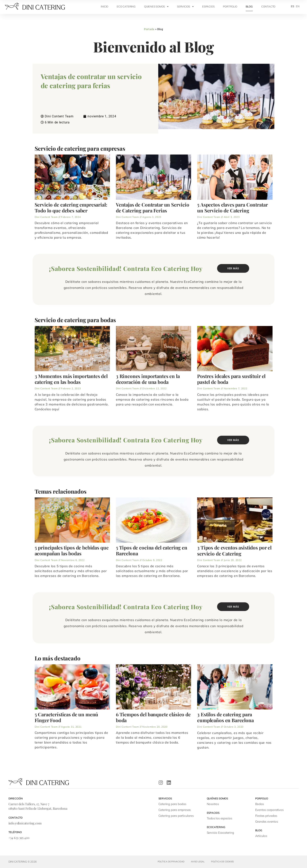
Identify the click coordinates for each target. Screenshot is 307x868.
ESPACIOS (208, 6)
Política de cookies (222, 861)
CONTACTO (268, 6)
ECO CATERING (126, 6)
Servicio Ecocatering (220, 833)
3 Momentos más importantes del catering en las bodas (71, 379)
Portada (149, 29)
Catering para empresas (174, 810)
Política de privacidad (171, 861)
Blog (249, 6)
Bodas (259, 804)
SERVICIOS (185, 6)
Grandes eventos (266, 821)
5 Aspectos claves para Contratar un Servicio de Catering (232, 207)
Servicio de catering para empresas (80, 148)
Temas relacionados (60, 491)
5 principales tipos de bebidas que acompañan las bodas (72, 550)
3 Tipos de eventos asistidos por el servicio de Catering (234, 550)
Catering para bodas (172, 804)
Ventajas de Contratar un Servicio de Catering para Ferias (152, 207)
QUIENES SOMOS (156, 6)
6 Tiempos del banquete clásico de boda (153, 717)
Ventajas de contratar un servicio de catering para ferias (91, 81)
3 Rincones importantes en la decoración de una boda (148, 379)
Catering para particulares (176, 816)
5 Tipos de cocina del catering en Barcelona (151, 550)
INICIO (104, 6)
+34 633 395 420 (18, 838)
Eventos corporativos (269, 810)
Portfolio (230, 6)
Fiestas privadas (266, 816)
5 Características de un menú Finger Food (66, 717)
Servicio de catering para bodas (75, 320)
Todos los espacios (219, 818)
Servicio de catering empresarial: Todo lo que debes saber (71, 207)
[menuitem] (292, 6)
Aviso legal (198, 861)
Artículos (261, 836)
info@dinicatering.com (25, 823)
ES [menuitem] (292, 6)
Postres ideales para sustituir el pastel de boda (231, 379)
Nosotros (213, 804)
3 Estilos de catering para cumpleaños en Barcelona (225, 717)
